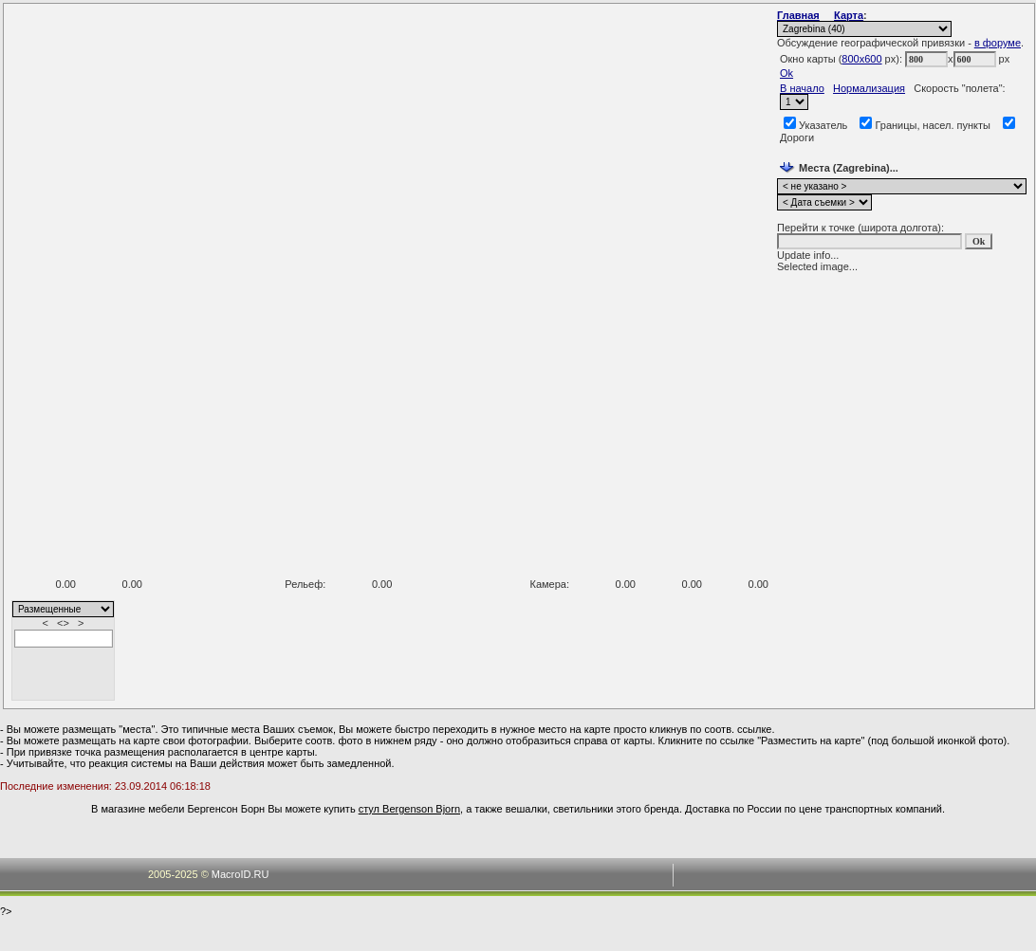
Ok (786, 73)
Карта (848, 15)
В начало (802, 88)
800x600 (861, 58)
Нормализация (869, 88)
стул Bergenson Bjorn (409, 808)
